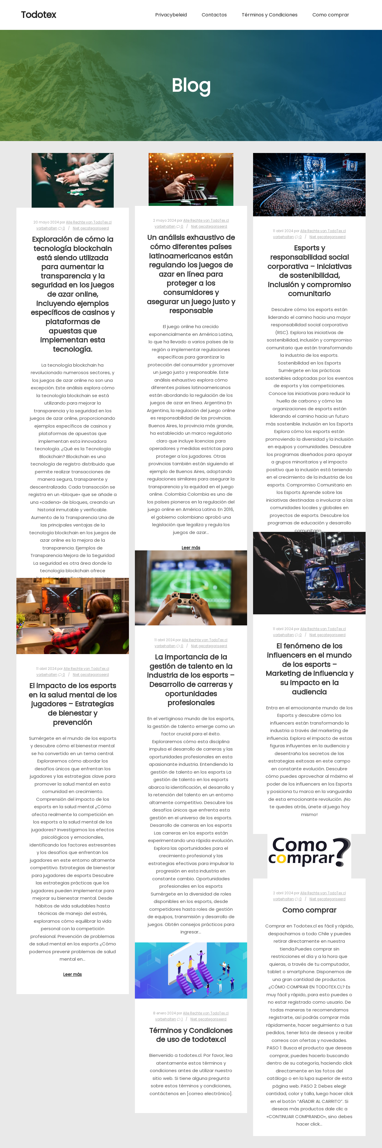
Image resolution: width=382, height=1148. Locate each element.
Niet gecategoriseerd (91, 228)
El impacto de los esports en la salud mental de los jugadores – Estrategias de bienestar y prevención (73, 704)
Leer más (191, 548)
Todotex (38, 15)
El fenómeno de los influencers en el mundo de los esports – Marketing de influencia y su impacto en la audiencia (309, 669)
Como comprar (309, 910)
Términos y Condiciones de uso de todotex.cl (190, 1035)
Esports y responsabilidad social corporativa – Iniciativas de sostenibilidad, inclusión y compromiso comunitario (309, 271)
